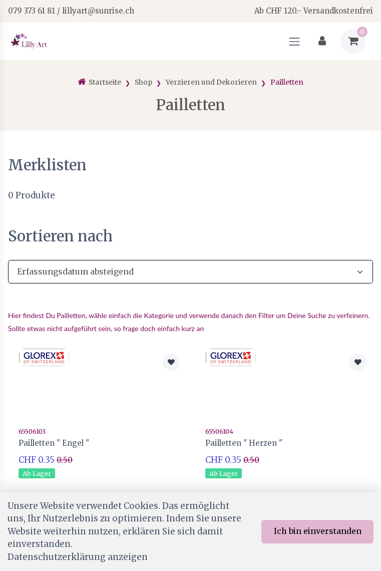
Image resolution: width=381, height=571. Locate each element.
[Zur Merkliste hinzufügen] (171, 362)
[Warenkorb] (352, 41)
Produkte (31, 195)
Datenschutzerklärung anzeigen (78, 556)
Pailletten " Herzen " (243, 443)
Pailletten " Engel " (54, 443)
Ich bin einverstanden (317, 531)
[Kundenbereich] (322, 41)
